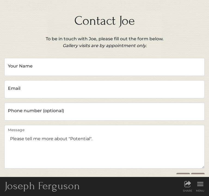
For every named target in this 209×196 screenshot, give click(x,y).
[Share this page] (187, 186)
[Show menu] (200, 186)
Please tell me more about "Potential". (104, 147)
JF (42, 186)
